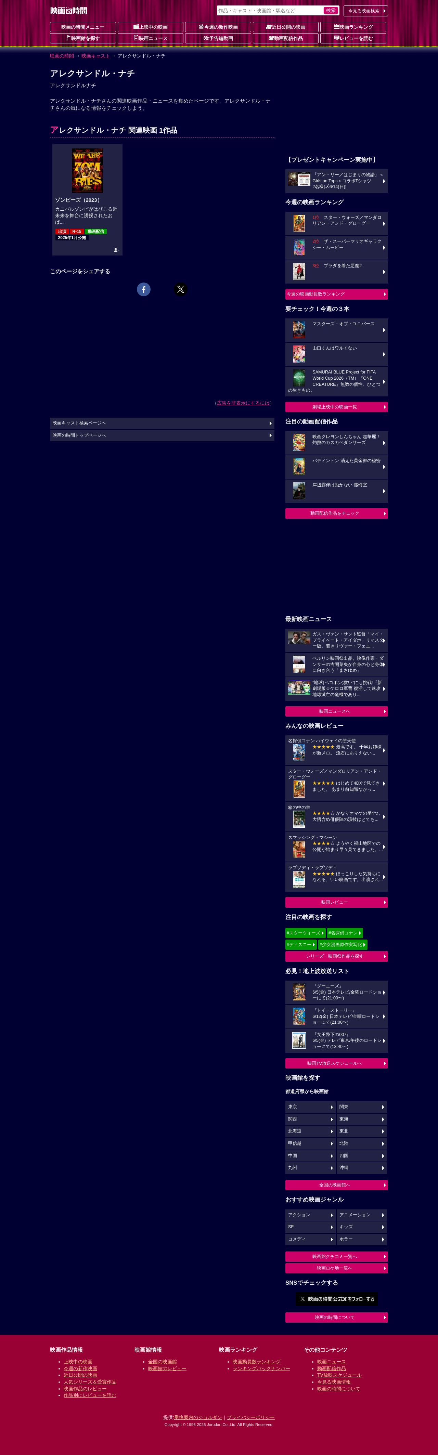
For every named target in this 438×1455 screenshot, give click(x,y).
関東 (343, 1106)
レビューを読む (353, 38)
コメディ (297, 1239)
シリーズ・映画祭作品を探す (335, 956)
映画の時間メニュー (82, 27)
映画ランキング (353, 27)
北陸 (343, 1143)
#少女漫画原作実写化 (341, 944)
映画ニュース (150, 38)
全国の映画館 (162, 1361)
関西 (292, 1119)
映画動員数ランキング (257, 1361)
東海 (343, 1119)
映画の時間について (335, 1317)
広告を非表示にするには (243, 403)
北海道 (294, 1131)
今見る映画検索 (363, 10)
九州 (292, 1167)
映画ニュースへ (334, 711)
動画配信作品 (286, 38)
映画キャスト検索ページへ (79, 423)
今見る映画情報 (334, 1382)
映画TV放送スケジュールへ (334, 1063)
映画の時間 (62, 55)
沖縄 (343, 1167)
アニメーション (355, 1214)
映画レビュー (334, 902)
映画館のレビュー (167, 1368)
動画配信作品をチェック (334, 513)
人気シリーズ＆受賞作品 (90, 1382)
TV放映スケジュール (339, 1375)
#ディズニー (299, 944)
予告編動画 (218, 38)
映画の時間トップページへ (79, 435)
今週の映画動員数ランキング (316, 294)
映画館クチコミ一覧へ (334, 1256)
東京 (292, 1106)
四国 (343, 1155)
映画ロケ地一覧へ (334, 1268)
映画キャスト (95, 55)
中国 (292, 1155)
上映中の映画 (150, 27)
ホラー (346, 1239)
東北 (343, 1131)
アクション (299, 1214)
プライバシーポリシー (251, 1417)
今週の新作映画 (218, 27)
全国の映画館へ (334, 1185)
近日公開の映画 (285, 27)
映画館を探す (83, 38)
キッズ (346, 1226)
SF (291, 1226)
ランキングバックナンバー (261, 1368)
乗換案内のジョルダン (198, 1417)
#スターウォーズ (303, 932)
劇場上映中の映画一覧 (334, 406)
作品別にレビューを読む (90, 1395)
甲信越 (294, 1143)
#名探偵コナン (343, 932)
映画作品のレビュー (85, 1388)
